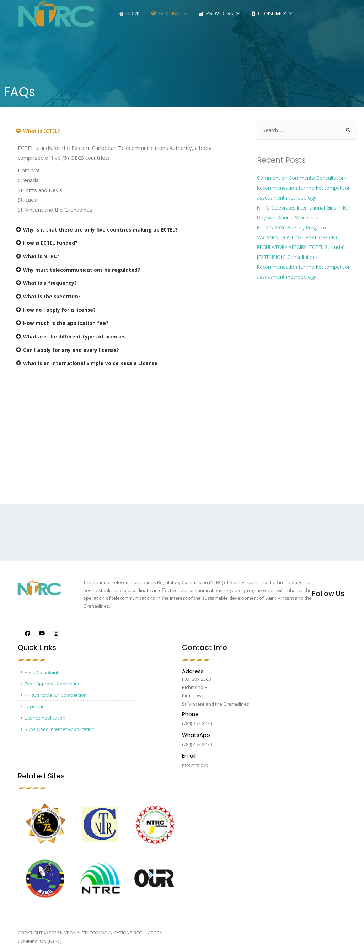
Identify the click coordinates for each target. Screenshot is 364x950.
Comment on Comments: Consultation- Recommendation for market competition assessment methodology (304, 187)
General (173, 13)
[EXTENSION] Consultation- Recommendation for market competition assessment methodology (304, 267)
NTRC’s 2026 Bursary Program (295, 227)
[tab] (121, 132)
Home (133, 13)
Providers (223, 13)
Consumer (275, 13)
